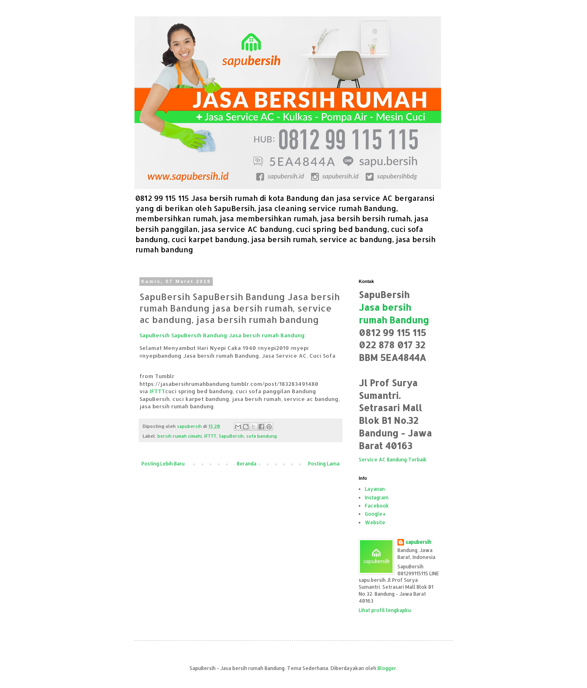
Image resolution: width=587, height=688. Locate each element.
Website (375, 522)
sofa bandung (261, 436)
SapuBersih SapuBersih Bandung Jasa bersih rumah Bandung (222, 335)
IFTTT (157, 390)
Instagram (376, 497)
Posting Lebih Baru (163, 464)
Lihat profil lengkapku (385, 610)
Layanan (375, 489)
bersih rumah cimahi (179, 436)
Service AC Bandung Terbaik (393, 459)
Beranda (246, 464)
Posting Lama (324, 464)
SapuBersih (231, 436)
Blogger (386, 668)
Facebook (377, 506)
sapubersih (418, 542)
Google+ (375, 514)
